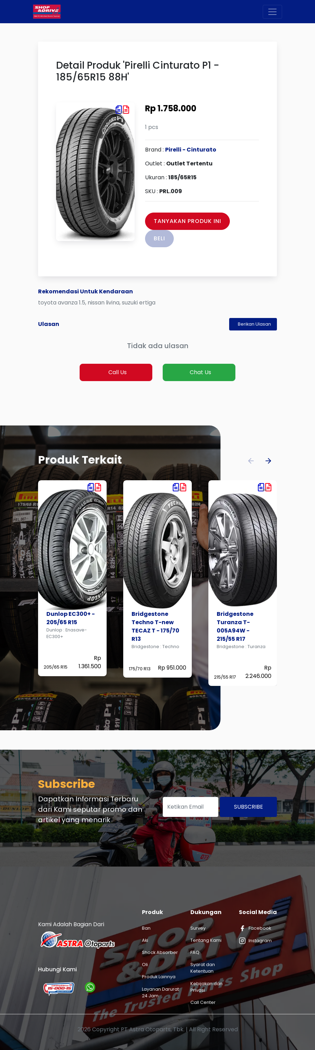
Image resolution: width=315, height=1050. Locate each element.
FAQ (194, 952)
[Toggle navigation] (272, 12)
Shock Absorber (160, 952)
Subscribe (248, 807)
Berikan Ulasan (254, 324)
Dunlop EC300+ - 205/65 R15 (70, 618)
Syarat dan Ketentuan (202, 968)
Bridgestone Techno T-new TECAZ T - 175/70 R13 (155, 626)
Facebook (255, 928)
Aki (145, 940)
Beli (159, 238)
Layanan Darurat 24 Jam (160, 992)
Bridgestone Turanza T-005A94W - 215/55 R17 (235, 626)
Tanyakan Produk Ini (187, 221)
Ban (146, 928)
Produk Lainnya (159, 977)
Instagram (255, 940)
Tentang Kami (206, 940)
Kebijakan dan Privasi (206, 987)
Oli (145, 964)
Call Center (203, 1002)
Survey (198, 928)
